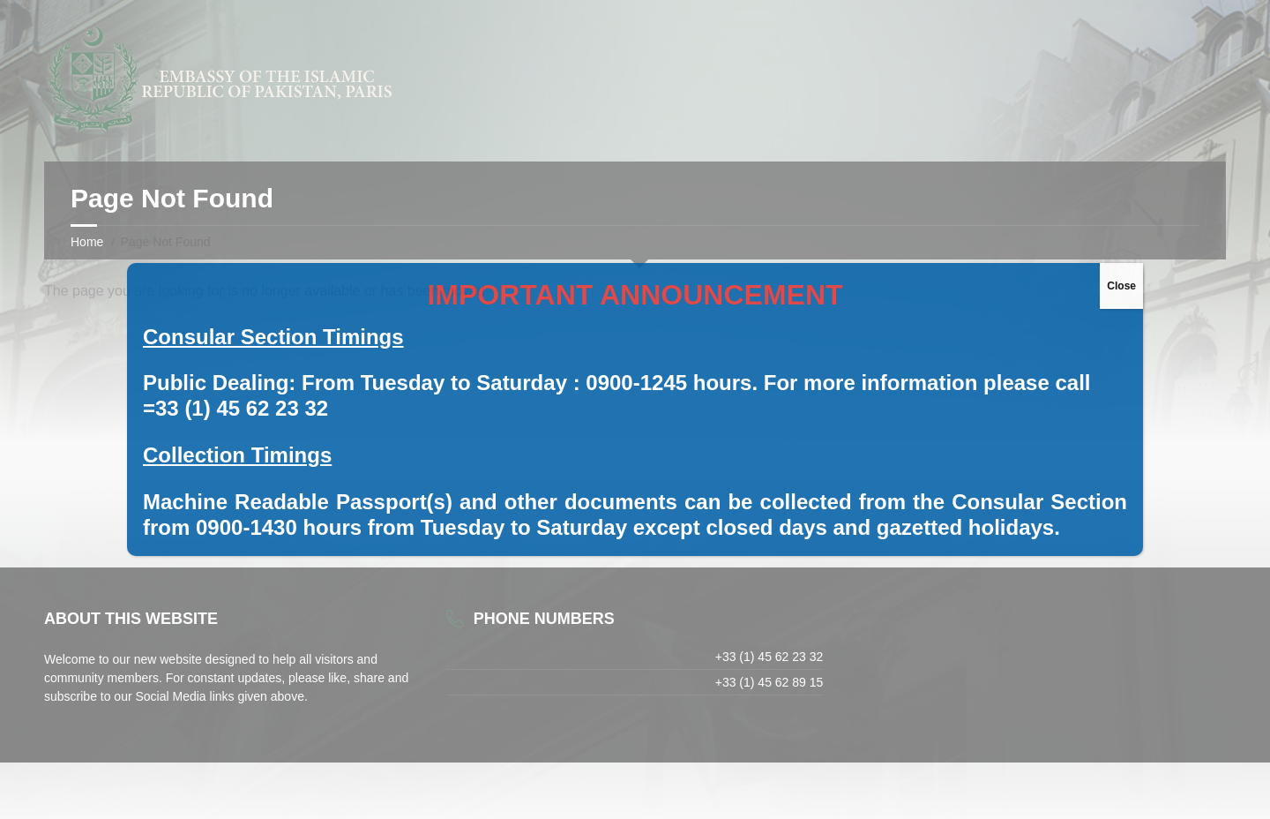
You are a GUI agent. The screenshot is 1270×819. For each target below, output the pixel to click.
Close (1121, 286)
